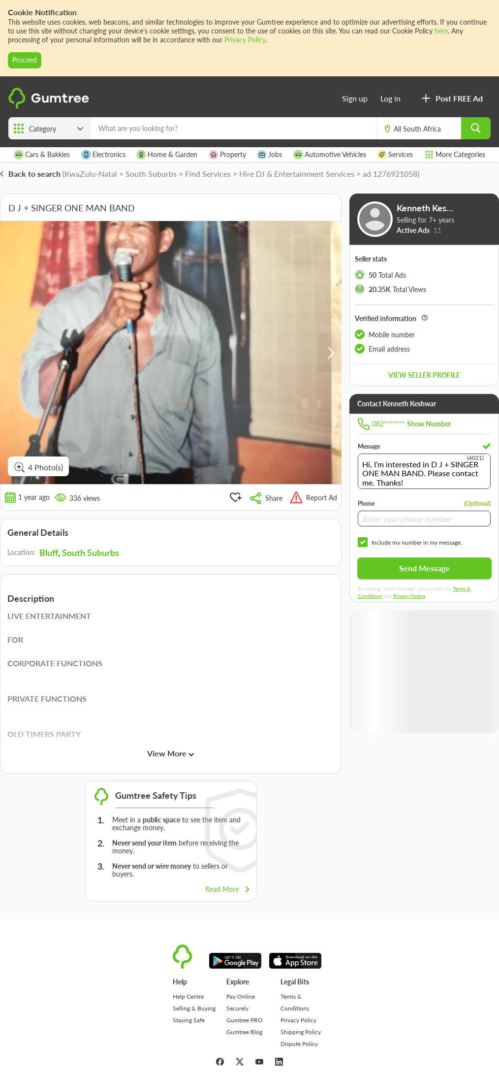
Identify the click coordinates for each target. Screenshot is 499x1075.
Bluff (48, 552)
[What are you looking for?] (233, 128)
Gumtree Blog (244, 1032)
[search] (476, 128)
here (441, 31)
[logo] (50, 106)
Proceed (24, 60)
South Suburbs (90, 552)
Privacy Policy (245, 39)
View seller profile (424, 375)
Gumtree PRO (244, 1020)
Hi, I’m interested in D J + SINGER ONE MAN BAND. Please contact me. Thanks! (424, 471)
